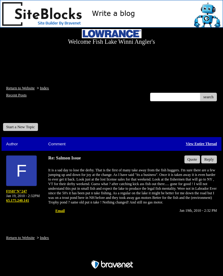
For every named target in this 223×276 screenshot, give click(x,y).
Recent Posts (16, 95)
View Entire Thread (201, 144)
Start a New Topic (20, 127)
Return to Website (20, 88)
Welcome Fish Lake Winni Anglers (36, 114)
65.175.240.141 (17, 200)
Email (60, 211)
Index (44, 88)
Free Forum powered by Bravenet (111, 254)
